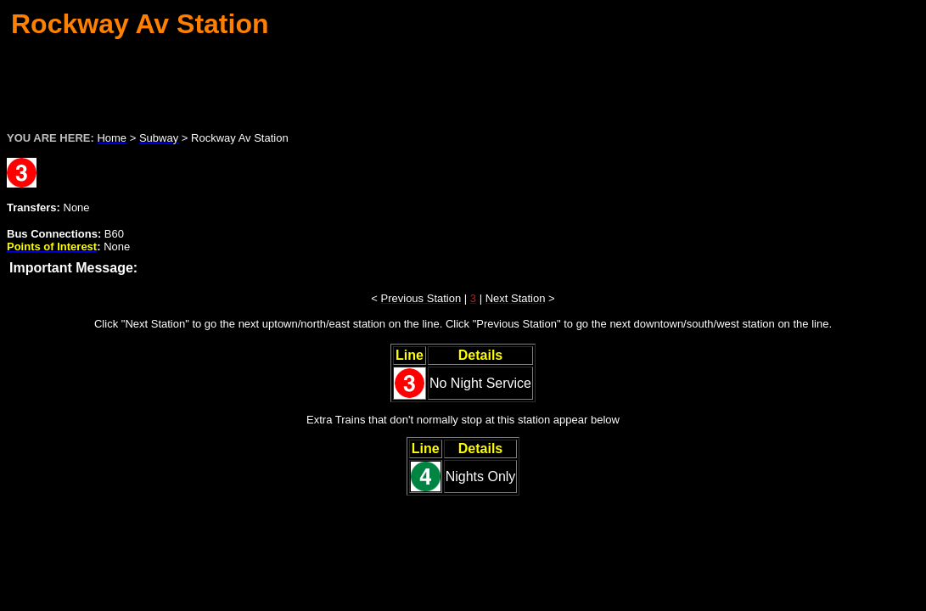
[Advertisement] (463, 80)
